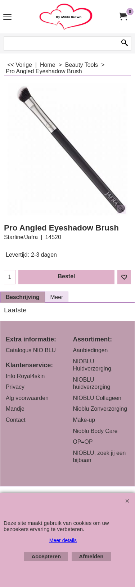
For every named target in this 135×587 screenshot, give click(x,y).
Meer (56, 297)
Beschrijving (23, 297)
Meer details (63, 540)
